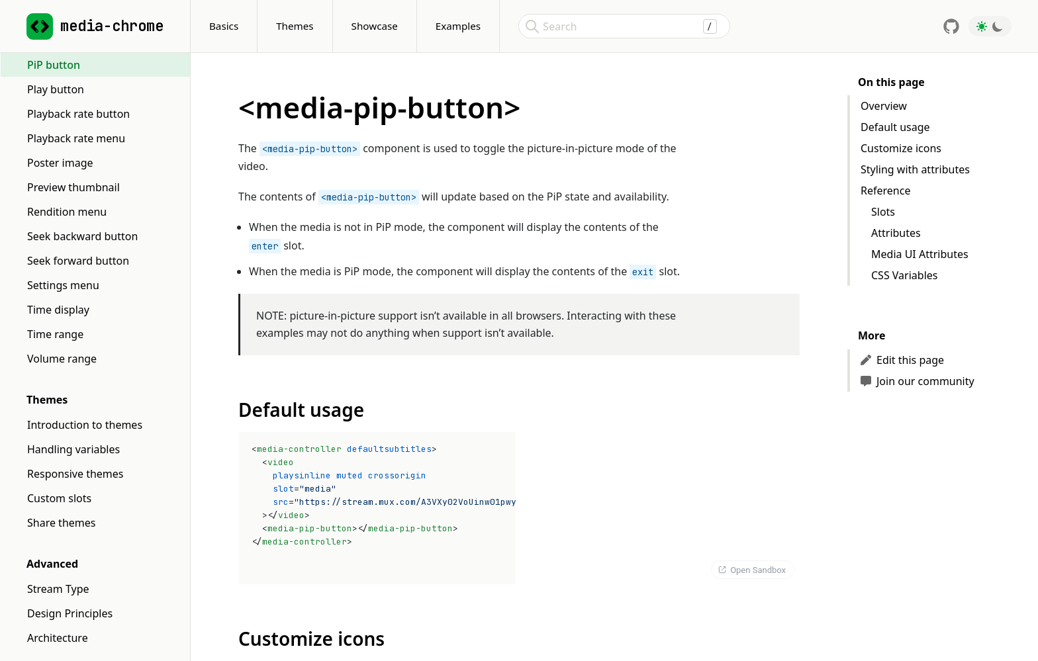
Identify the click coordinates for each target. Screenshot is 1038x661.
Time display (58, 309)
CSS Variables (904, 275)
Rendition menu (67, 211)
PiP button (53, 65)
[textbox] (378, 508)
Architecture (57, 638)
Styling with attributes (915, 169)
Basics (223, 25)
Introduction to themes (84, 425)
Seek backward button (82, 236)
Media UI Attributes (919, 254)
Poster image (60, 162)
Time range (55, 334)
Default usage (895, 127)
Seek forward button (78, 260)
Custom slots (59, 498)
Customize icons (901, 148)
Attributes (896, 233)
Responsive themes (75, 473)
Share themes (61, 522)
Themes (294, 25)
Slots (883, 211)
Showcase (375, 25)
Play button (55, 89)
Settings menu (63, 285)
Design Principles (70, 613)
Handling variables (73, 449)
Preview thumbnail (73, 187)
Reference (885, 190)
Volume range (62, 358)
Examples (458, 25)
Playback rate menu (76, 138)
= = (385, 495)
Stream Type (58, 589)
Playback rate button (78, 114)
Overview (884, 106)
